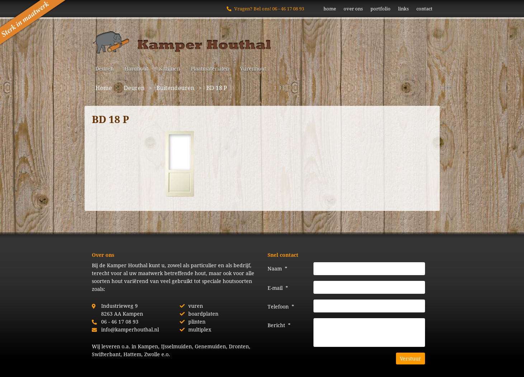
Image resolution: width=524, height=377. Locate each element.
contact (424, 8)
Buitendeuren (175, 87)
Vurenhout (253, 68)
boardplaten (203, 313)
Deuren (104, 68)
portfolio (380, 8)
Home (103, 87)
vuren (195, 305)
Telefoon (281, 306)
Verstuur (410, 358)
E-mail (278, 287)
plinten (197, 321)
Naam (277, 268)
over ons (353, 8)
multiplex (199, 329)
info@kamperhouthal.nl (130, 329)
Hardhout (136, 68)
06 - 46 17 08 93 (288, 8)
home (330, 8)
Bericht (279, 325)
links (403, 8)
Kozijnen (169, 68)
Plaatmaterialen (210, 68)
